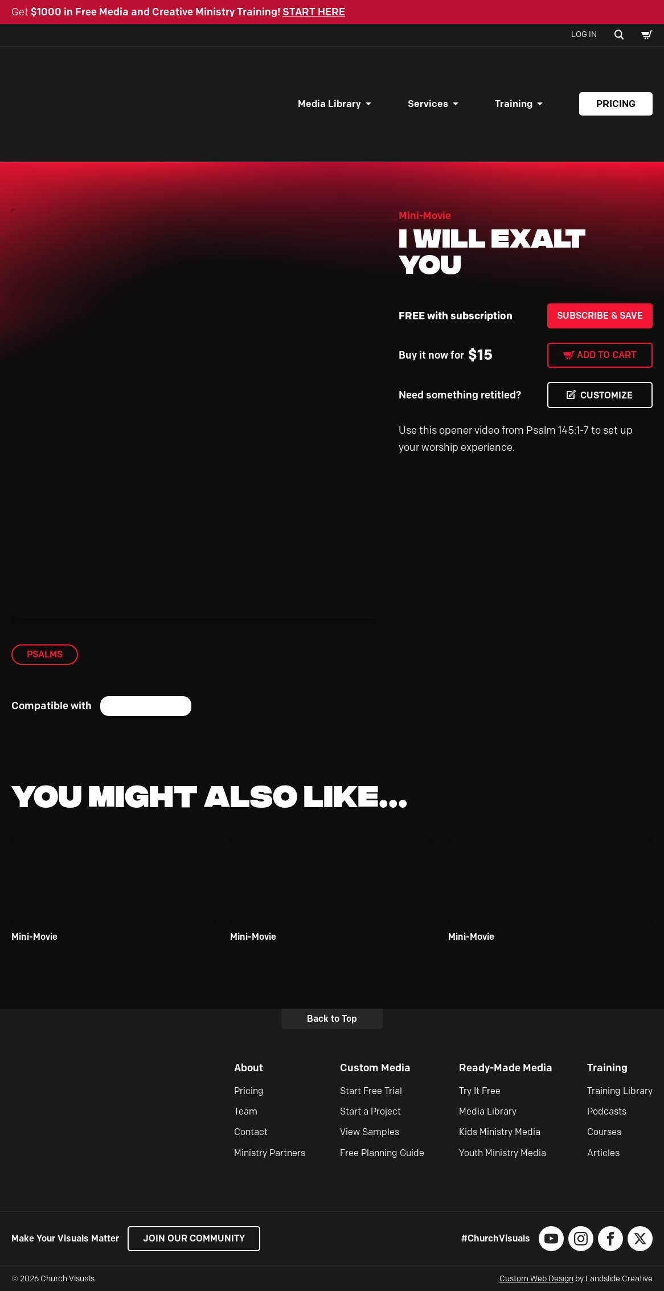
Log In (584, 34)
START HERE (313, 12)
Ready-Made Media (505, 1068)
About (248, 1068)
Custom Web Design (536, 1279)
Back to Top (332, 1018)
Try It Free (480, 1091)
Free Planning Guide (382, 1153)
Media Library (329, 103)
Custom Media (375, 1068)
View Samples (369, 1131)
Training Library (620, 1091)
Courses (604, 1131)
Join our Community (194, 1238)
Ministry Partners (269, 1153)
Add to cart (606, 355)
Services (428, 103)
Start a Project (370, 1111)
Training (513, 103)
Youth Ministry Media (502, 1153)
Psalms (45, 654)
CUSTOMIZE (606, 395)
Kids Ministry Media (499, 1131)
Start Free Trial (371, 1091)
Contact (251, 1131)
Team (245, 1111)
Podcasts (606, 1111)
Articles (603, 1153)
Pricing (616, 103)
